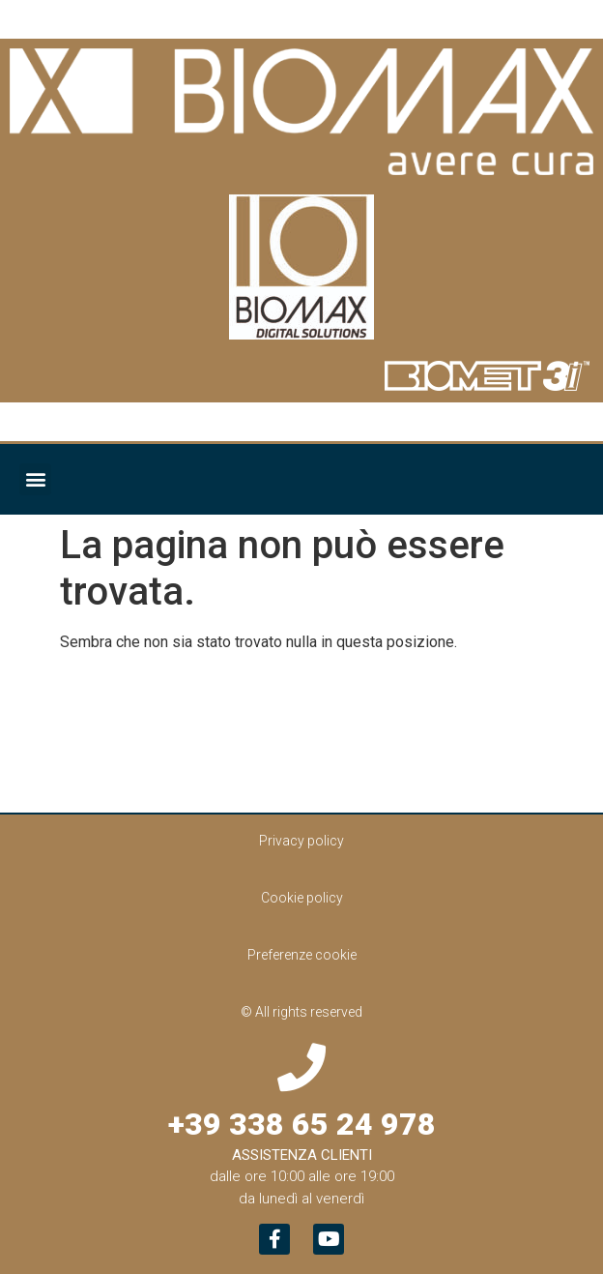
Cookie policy (302, 897)
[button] (35, 479)
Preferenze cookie (302, 955)
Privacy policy (301, 840)
